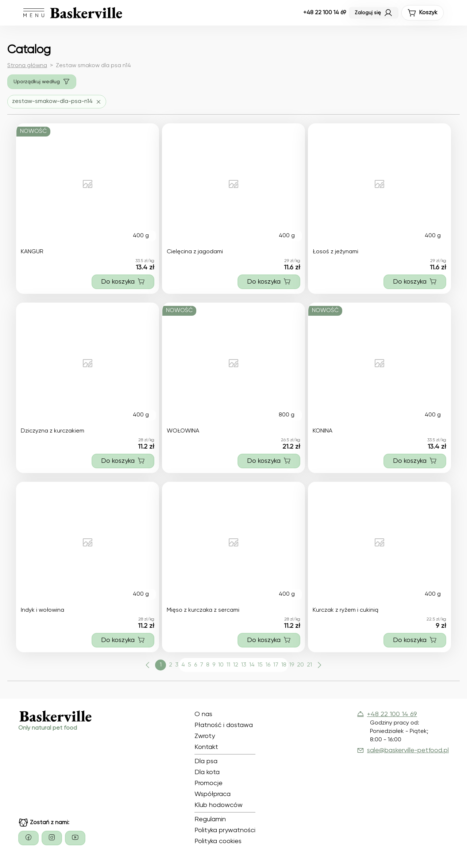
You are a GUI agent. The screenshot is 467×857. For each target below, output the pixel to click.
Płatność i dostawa (223, 725)
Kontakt (206, 747)
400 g (141, 236)
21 (309, 665)
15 (260, 665)
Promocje (208, 783)
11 (228, 665)
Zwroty (204, 736)
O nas (203, 714)
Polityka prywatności (224, 830)
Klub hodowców (218, 805)
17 (275, 665)
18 (283, 665)
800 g (286, 415)
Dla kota (207, 772)
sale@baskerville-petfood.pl (403, 750)
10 (221, 665)
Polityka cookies (218, 841)
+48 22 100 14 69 (324, 13)
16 (268, 665)
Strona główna (27, 66)
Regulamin (210, 819)
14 (252, 665)
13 (243, 665)
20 (300, 665)
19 (291, 665)
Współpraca (212, 794)
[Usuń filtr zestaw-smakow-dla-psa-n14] (56, 101)
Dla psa (205, 761)
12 (235, 665)
